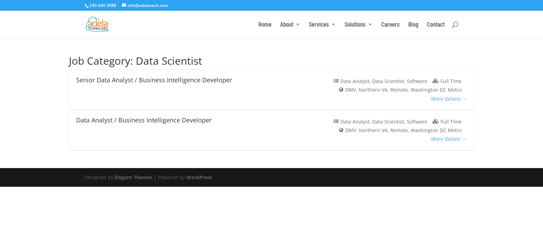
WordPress (199, 177)
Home (265, 25)
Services (319, 25)
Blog (413, 25)
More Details (449, 98)
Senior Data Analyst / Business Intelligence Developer (154, 80)
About (286, 25)
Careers (390, 25)
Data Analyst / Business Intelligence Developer (144, 120)
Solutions (355, 25)
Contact (436, 25)
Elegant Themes (133, 177)
